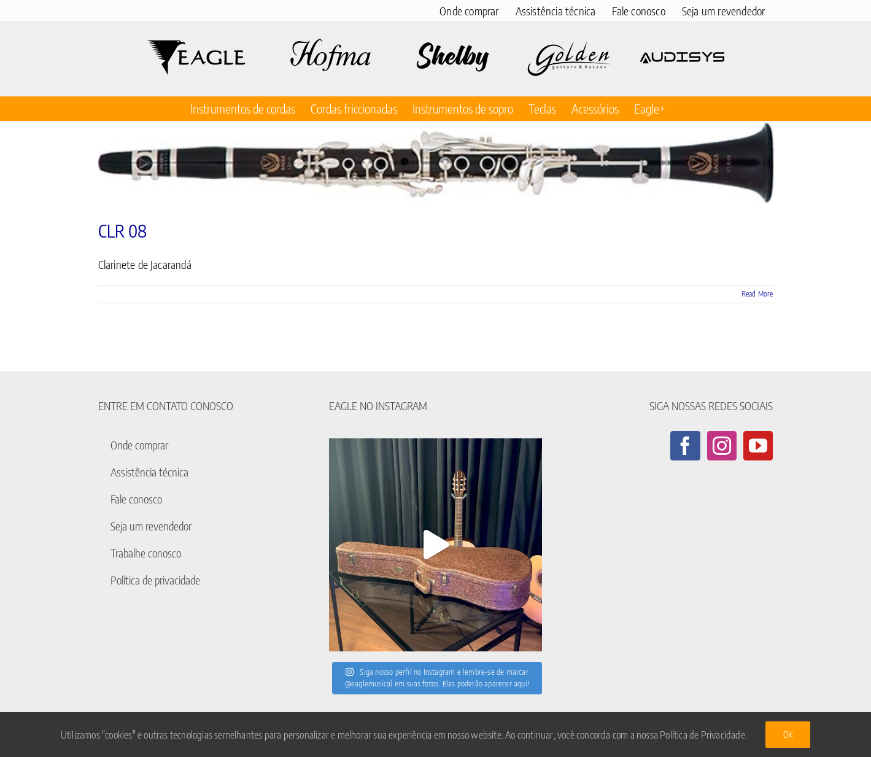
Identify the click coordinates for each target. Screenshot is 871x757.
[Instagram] (722, 445)
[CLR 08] (435, 163)
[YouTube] (758, 445)
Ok (787, 734)
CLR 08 (122, 230)
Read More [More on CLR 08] (757, 293)
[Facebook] (685, 445)
